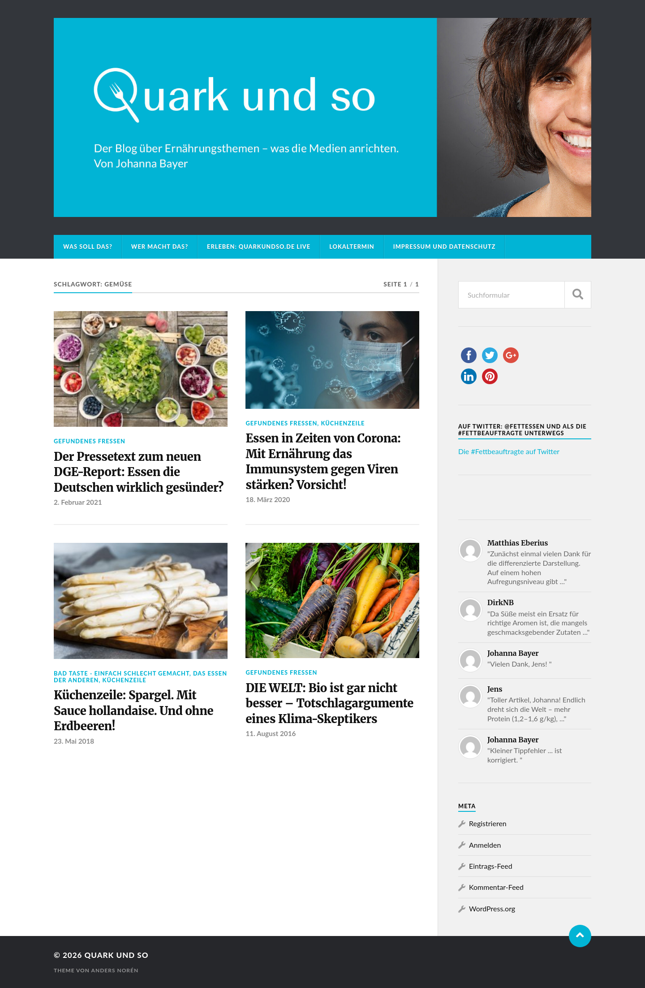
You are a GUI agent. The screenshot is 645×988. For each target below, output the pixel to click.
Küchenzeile (343, 423)
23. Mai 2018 (74, 741)
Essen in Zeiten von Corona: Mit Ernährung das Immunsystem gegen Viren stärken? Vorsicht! (322, 461)
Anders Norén (115, 970)
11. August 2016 (270, 733)
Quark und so (116, 955)
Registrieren (488, 823)
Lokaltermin (351, 246)
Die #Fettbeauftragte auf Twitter (508, 451)
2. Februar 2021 (78, 502)
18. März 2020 (267, 499)
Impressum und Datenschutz (444, 246)
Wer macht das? (159, 246)
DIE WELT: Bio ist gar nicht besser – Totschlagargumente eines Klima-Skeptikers (329, 703)
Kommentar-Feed (496, 887)
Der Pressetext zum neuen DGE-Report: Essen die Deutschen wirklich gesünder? (139, 472)
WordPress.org (492, 908)
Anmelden (485, 845)
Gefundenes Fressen (89, 441)
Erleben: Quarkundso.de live (258, 246)
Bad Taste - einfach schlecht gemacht (121, 673)
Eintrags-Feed (490, 866)
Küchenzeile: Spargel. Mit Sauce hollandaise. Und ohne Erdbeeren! (133, 710)
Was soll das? (87, 246)
